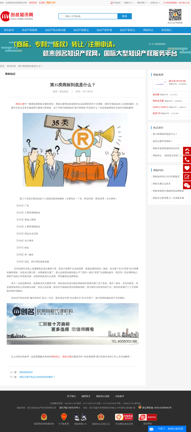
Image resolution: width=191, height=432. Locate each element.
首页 (2, 66)
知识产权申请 (104, 30)
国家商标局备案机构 (44, 419)
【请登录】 (33, 3)
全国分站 (154, 3)
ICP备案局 (64, 419)
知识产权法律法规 (55, 30)
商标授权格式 (26, 372)
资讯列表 (11, 66)
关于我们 (71, 396)
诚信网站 (148, 419)
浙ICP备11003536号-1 (69, 408)
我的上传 (50, 2)
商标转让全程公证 (101, 419)
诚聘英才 (85, 396)
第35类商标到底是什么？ (30, 66)
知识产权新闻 (29, 30)
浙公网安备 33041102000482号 (154, 408)
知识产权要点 (81, 30)
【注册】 (42, 3)
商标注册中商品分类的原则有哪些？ (37, 377)
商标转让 (148, 30)
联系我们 (166, 30)
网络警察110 (80, 419)
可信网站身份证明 (124, 419)
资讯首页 (9, 30)
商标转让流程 (103, 396)
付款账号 (119, 396)
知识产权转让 (127, 30)
